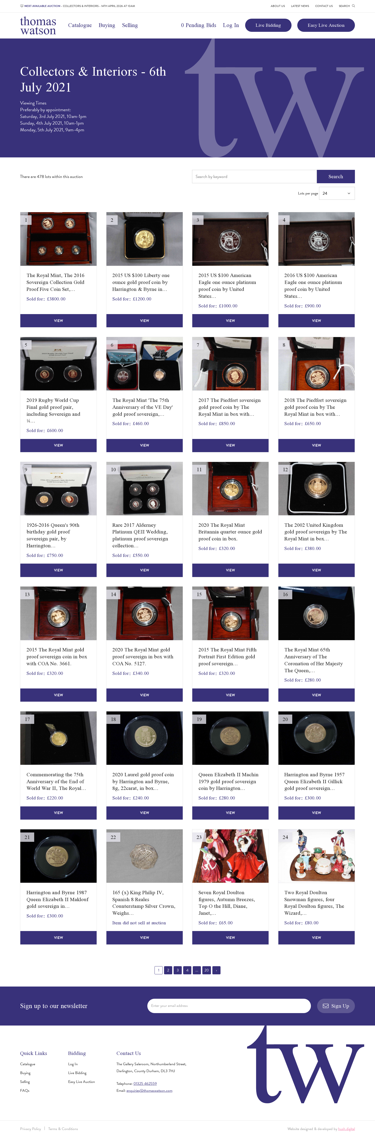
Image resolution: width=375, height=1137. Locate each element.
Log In (231, 25)
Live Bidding (268, 25)
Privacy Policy (30, 1129)
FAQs (24, 1090)
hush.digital (346, 1129)
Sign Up (336, 1006)
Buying (107, 25)
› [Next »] (216, 970)
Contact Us (324, 6)
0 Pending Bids (198, 25)
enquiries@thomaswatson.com (149, 1090)
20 (206, 970)
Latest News (300, 6)
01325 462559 (145, 1084)
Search (336, 176)
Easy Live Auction (326, 25)
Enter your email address (169, 1006)
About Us (278, 6)
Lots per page (326, 193)
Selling (130, 25)
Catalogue (80, 25)
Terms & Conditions (63, 1129)
